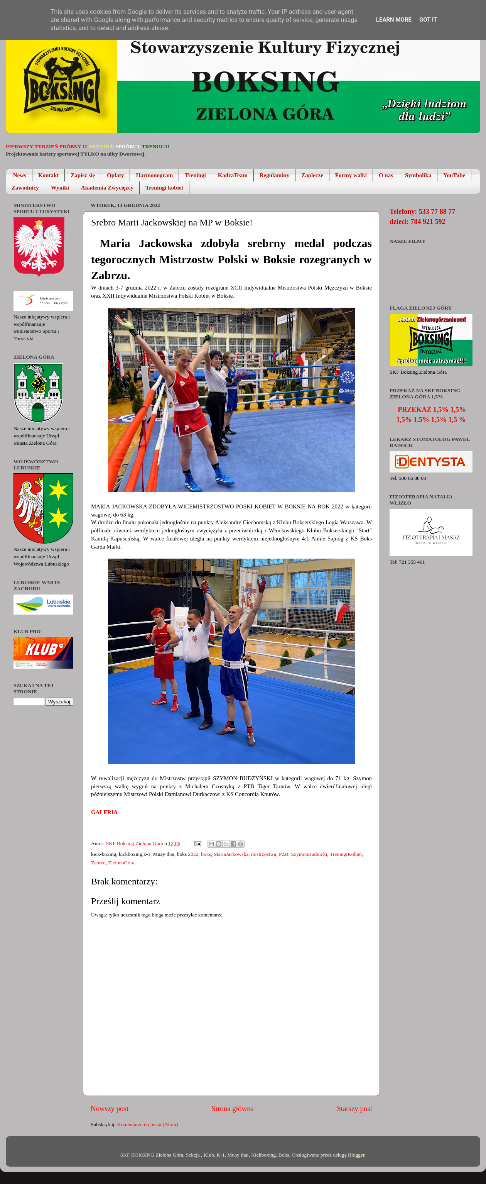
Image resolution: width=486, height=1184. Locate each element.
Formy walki (351, 175)
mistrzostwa (263, 854)
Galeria (105, 812)
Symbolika (418, 175)
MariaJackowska (231, 854)
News (19, 175)
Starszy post (354, 1108)
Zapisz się (83, 175)
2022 (193, 854)
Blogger (356, 1155)
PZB (284, 854)
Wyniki (60, 188)
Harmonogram (154, 175)
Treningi (195, 175)
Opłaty (115, 175)
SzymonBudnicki (309, 854)
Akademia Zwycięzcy (107, 188)
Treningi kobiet (164, 188)
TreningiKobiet (346, 854)
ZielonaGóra (121, 863)
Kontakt (48, 175)
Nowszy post (109, 1108)
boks (206, 854)
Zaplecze (312, 175)
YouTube (454, 175)
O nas (386, 175)
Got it (428, 19)
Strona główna (232, 1108)
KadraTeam (233, 175)
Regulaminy (275, 175)
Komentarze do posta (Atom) (147, 1124)
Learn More (394, 19)
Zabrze (98, 863)
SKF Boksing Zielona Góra (135, 843)
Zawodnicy (25, 188)
